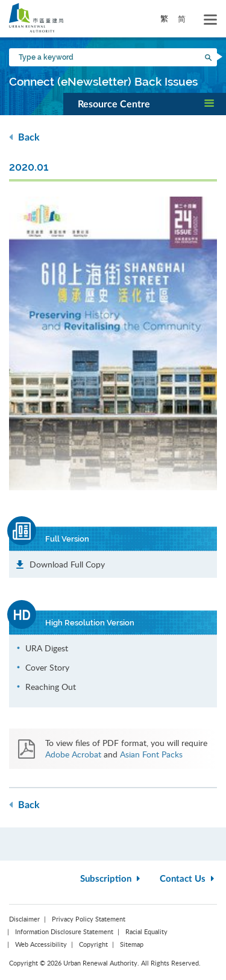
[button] (144, 104)
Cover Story (47, 667)
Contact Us (188, 879)
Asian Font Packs (151, 754)
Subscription (111, 879)
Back (24, 137)
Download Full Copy (67, 564)
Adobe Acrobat (73, 754)
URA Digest (46, 648)
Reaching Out (50, 686)
